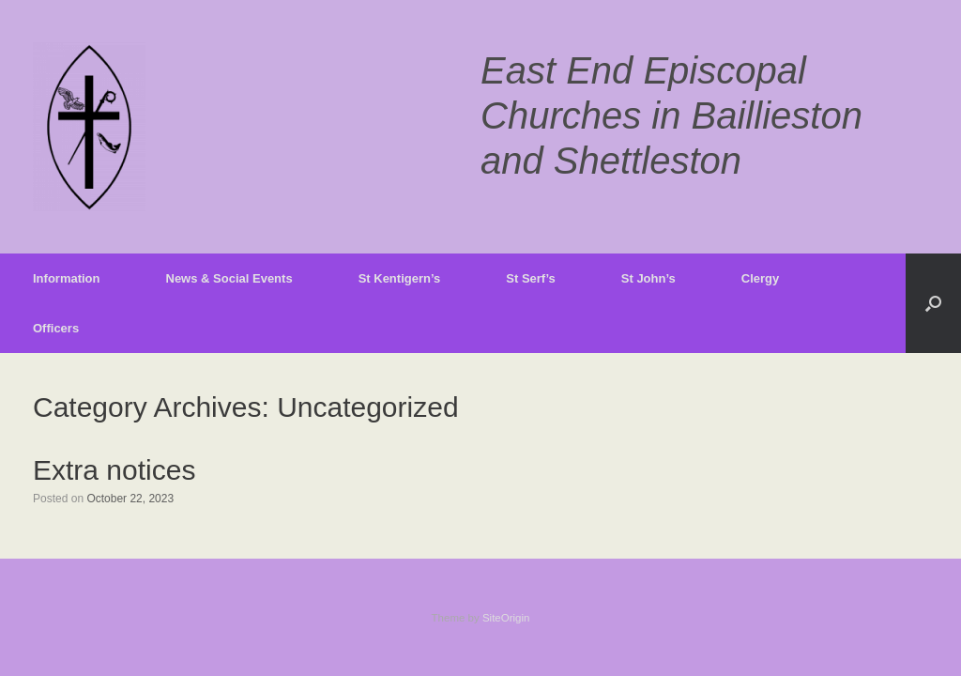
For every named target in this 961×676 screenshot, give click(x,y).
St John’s (648, 278)
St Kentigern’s (399, 278)
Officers (56, 328)
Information (66, 278)
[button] (933, 303)
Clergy (760, 278)
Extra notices (114, 469)
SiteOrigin (506, 617)
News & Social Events (229, 278)
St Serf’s (531, 278)
